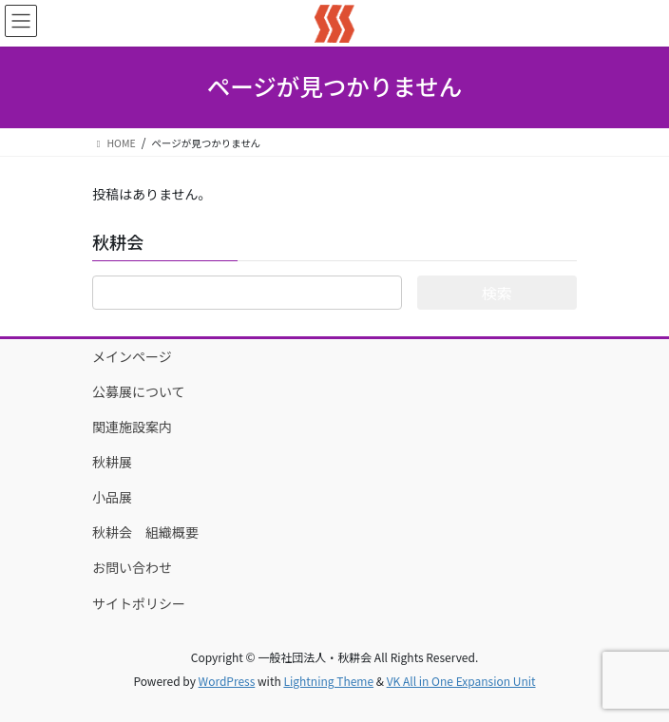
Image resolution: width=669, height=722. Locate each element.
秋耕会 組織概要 (145, 532)
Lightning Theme (328, 681)
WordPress (227, 681)
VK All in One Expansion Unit (461, 681)
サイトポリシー (138, 603)
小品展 (118, 496)
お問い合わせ (132, 567)
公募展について (138, 391)
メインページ (132, 356)
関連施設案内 (132, 426)
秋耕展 (112, 461)
